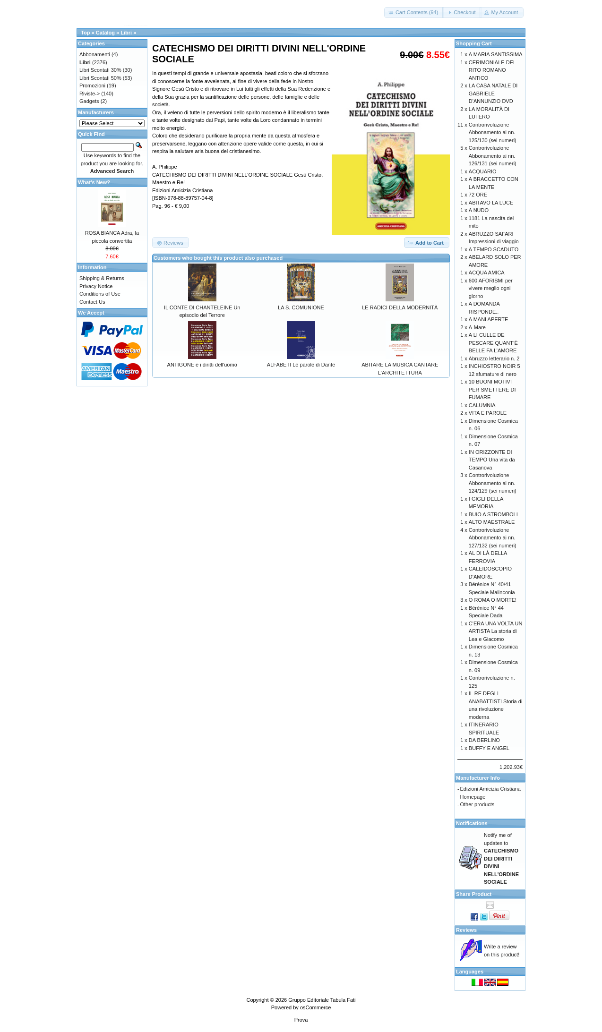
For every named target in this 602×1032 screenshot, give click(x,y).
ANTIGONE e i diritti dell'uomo (202, 364)
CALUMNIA (482, 405)
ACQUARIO (483, 171)
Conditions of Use (99, 294)
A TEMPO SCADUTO (493, 249)
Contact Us (92, 302)
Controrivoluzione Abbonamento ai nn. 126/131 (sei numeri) (492, 155)
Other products (477, 804)
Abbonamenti (94, 54)
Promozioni (92, 85)
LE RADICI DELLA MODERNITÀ (400, 307)
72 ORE (478, 194)
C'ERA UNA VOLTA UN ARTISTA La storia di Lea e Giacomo (496, 631)
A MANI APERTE (488, 319)
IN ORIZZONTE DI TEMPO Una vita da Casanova (492, 459)
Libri (126, 32)
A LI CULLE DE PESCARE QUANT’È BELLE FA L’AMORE (493, 342)
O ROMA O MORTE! (492, 600)
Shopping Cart (474, 43)
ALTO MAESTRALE (492, 522)
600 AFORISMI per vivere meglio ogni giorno (491, 288)
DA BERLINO (484, 740)
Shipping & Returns (101, 278)
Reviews (466, 930)
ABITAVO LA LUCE (491, 202)
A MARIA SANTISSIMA (496, 54)
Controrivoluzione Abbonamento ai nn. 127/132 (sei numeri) (492, 537)
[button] (414, 12)
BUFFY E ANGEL (489, 748)
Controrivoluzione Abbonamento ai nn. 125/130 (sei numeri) (492, 132)
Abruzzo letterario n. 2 (494, 358)
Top (85, 32)
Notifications (472, 823)
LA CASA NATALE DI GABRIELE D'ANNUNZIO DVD (493, 93)
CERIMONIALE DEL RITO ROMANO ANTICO (492, 70)
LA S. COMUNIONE (301, 307)
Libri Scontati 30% (100, 70)
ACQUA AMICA (487, 272)
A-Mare (477, 327)
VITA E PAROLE (488, 413)
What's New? (94, 182)
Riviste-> (89, 93)
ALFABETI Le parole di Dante (301, 364)
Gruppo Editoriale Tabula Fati (321, 1000)
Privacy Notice (95, 286)
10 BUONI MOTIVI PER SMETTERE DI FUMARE (492, 389)
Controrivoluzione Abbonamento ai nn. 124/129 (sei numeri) (492, 483)
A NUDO (479, 210)
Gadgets (89, 101)
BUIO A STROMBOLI (493, 514)
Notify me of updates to (501, 858)
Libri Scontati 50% (100, 78)
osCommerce (315, 1007)
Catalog (105, 32)
